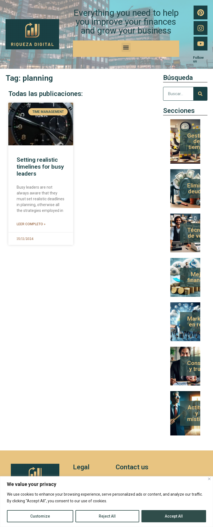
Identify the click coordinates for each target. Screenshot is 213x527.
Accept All (174, 516)
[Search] (200, 93)
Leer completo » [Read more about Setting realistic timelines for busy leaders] (31, 224)
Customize (40, 516)
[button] (126, 47)
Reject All (107, 516)
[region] (106, 501)
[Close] (209, 479)
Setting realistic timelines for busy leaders (40, 166)
